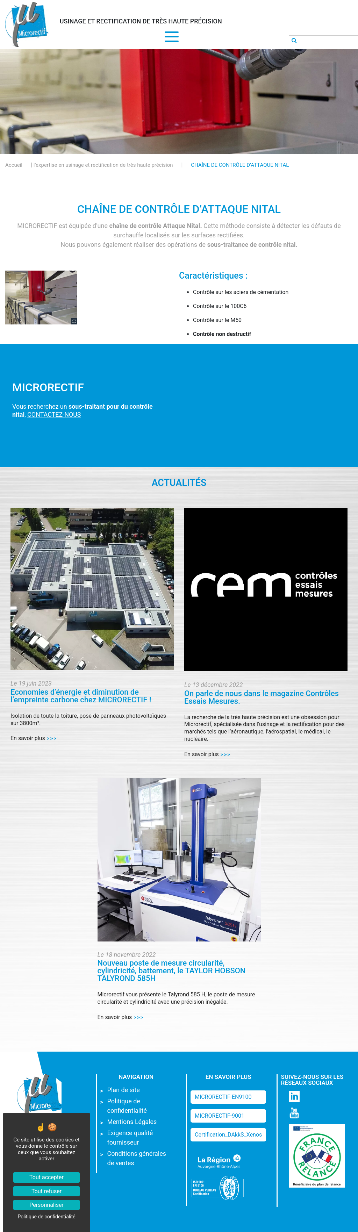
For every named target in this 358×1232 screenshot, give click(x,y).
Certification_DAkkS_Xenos (228, 1134)
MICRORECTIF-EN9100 (223, 1097)
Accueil (13, 165)
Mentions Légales (132, 1121)
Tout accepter (46, 1177)
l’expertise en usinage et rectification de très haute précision (103, 165)
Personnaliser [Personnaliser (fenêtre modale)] (46, 1205)
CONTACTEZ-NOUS (54, 414)
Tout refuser (46, 1191)
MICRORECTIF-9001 (219, 1115)
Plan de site (123, 1090)
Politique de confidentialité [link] (46, 1216)
